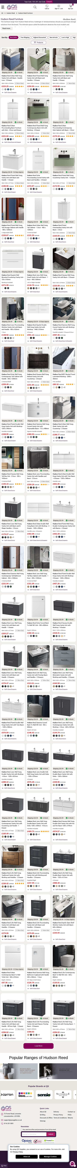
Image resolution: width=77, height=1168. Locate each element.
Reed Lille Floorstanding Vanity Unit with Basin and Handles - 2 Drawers (38, 925)
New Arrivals (54, 37)
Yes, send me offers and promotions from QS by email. (39, 1129)
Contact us (71, 1112)
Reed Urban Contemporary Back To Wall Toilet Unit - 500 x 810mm (11, 975)
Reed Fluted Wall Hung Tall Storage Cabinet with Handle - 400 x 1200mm (12, 227)
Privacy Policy (58, 1115)
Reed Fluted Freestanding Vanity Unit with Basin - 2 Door (62, 227)
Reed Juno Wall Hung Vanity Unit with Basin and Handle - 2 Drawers (11, 675)
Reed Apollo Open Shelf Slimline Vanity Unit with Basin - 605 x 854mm (63, 925)
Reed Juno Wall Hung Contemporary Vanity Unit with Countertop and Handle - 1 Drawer (12, 824)
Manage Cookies (50, 1157)
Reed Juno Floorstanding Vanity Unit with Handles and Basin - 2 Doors (38, 476)
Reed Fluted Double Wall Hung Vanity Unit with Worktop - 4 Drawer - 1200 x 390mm (64, 576)
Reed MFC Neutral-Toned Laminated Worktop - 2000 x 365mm (64, 376)
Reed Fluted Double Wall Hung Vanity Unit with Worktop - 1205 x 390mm (12, 426)
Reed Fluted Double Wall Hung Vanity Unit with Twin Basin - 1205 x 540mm (13, 725)
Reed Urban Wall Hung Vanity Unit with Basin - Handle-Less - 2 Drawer (12, 78)
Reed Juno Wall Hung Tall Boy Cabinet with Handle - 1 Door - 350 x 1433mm (37, 576)
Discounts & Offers (46, 1118)
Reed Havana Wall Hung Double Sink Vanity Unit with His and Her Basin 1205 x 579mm (63, 823)
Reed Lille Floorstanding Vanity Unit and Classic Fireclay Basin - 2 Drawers (38, 1024)
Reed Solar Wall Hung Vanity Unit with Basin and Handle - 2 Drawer (63, 78)
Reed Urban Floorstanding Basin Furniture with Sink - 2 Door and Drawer (11, 128)
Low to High (65, 37)
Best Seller (13, 37)
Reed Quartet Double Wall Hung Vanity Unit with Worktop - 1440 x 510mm (37, 327)
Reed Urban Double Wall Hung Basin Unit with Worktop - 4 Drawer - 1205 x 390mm (38, 526)
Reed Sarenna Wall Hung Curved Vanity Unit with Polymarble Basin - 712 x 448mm (38, 426)
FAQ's (69, 1115)
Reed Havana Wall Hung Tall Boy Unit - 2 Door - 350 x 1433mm (12, 476)
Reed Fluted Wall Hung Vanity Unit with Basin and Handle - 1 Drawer (12, 178)
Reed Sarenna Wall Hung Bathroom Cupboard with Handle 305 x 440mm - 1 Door (38, 975)
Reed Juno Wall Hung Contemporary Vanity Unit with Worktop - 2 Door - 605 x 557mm (63, 725)
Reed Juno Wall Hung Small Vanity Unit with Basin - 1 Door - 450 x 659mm (37, 277)
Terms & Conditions (60, 1118)
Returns (70, 1118)
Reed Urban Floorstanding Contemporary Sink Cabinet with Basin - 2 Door (63, 128)
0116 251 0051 (7, 1124)
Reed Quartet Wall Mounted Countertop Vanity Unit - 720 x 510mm (13, 277)
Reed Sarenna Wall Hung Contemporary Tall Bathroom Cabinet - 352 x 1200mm (13, 576)
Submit (50, 1134)
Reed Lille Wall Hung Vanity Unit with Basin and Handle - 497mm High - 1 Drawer (12, 1024)
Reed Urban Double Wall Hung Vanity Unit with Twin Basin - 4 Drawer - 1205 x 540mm (64, 476)
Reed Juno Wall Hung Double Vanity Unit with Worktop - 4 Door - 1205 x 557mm (12, 774)
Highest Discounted (39, 37)
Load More (38, 1046)
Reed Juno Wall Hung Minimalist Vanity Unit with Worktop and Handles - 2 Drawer (63, 675)
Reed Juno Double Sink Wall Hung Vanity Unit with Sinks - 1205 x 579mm (38, 774)
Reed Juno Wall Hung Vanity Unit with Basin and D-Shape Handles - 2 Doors (11, 526)
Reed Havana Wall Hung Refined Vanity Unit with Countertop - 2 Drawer (38, 376)
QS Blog (42, 1115)
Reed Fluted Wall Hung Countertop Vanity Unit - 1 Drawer (64, 177)
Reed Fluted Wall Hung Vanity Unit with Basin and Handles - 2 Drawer (37, 78)
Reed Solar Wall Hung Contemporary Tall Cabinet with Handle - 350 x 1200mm (12, 376)
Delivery (56, 1112)
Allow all (26, 1157)
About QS (43, 1112)
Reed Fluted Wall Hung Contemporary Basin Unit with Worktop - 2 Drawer (37, 128)
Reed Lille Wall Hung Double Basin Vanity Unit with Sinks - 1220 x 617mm (62, 875)
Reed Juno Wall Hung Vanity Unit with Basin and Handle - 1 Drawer (11, 625)
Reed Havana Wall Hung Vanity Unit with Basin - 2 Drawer (63, 276)
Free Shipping (25, 37)
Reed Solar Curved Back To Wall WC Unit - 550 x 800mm (38, 624)
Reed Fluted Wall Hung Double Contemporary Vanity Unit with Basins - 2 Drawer (64, 526)
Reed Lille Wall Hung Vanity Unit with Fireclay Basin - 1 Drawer (64, 1024)
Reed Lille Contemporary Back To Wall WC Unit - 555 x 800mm (64, 975)
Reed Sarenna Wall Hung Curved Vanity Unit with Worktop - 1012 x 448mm (64, 327)
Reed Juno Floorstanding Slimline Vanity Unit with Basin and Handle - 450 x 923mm (13, 327)
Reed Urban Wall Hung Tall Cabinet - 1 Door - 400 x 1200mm (37, 227)
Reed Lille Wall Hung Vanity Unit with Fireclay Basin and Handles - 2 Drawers (37, 675)
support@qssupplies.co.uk (11, 1120)
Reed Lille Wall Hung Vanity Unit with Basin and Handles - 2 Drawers (11, 925)
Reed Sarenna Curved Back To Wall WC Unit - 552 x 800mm (37, 725)
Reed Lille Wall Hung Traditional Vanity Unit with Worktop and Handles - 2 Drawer (12, 875)
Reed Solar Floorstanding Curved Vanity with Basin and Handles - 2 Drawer (38, 178)
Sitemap (42, 1121)
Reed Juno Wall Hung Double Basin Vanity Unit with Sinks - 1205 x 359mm (63, 774)
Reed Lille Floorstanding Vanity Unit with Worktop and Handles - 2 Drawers (38, 875)
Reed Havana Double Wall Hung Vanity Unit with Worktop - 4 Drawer (62, 625)
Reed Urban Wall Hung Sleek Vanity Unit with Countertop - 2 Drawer (63, 426)
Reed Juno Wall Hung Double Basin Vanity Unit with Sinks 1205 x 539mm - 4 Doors (37, 823)
